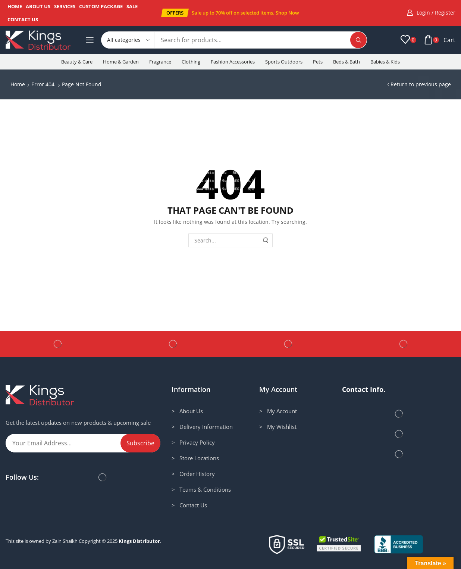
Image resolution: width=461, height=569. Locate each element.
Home (17, 84)
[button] (175, 13)
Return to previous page (421, 84)
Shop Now (287, 12)
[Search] (358, 40)
